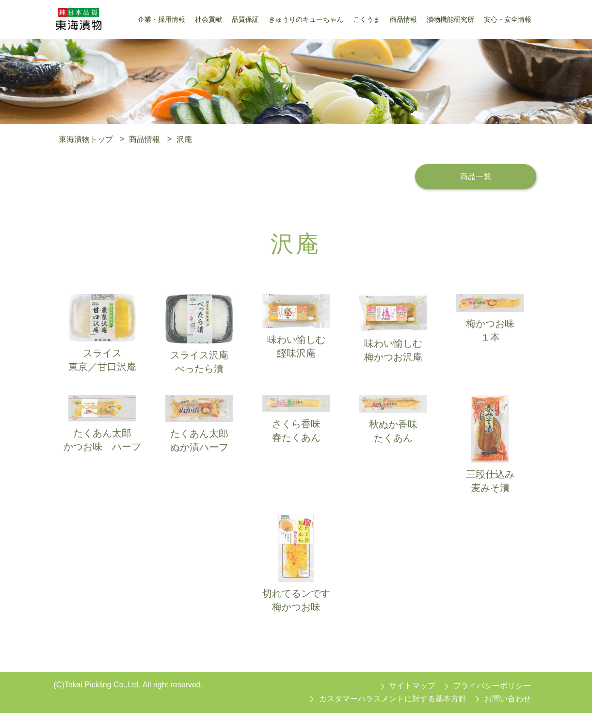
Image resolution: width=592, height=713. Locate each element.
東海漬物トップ (86, 139)
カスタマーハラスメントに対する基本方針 (392, 699)
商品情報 (144, 139)
